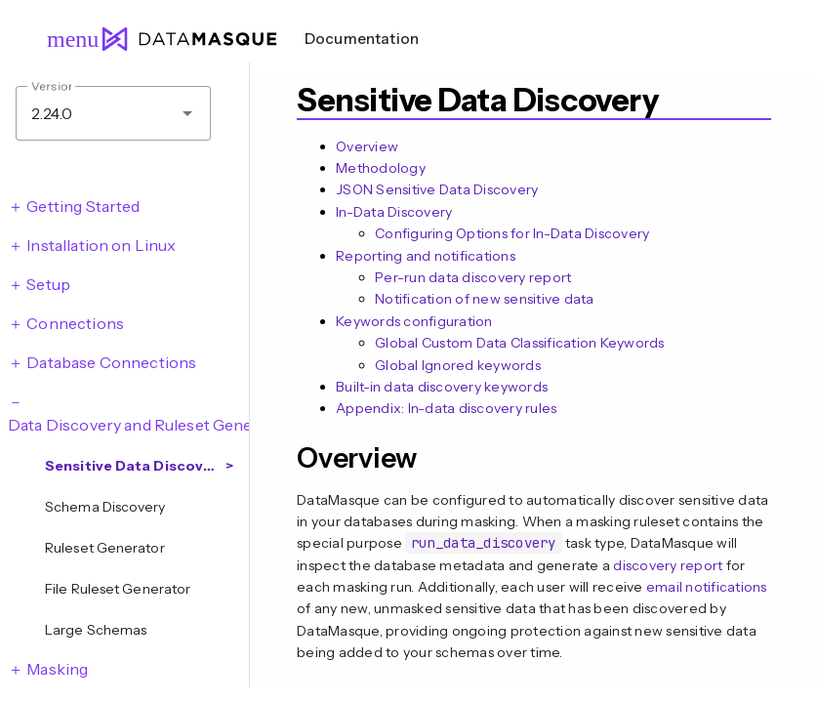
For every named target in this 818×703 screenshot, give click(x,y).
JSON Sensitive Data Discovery (437, 189)
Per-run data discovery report (473, 277)
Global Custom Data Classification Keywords (520, 343)
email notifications (706, 587)
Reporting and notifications (425, 256)
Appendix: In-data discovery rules (446, 408)
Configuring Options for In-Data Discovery (512, 233)
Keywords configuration (414, 321)
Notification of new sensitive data (484, 299)
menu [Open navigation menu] (64, 39)
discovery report (667, 565)
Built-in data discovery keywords (442, 386)
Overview (367, 146)
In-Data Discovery (394, 212)
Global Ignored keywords (458, 365)
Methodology (381, 168)
